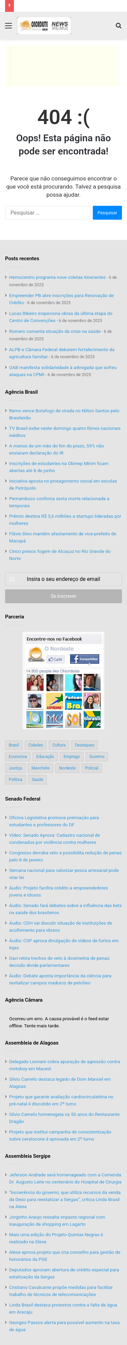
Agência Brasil (21, 392)
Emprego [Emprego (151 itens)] (72, 756)
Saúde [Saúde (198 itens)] (37, 779)
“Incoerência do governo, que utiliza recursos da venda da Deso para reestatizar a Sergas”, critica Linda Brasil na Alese (65, 1199)
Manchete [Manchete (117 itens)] (40, 768)
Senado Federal (22, 799)
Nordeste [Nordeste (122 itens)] (67, 768)
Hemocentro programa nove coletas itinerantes (57, 277)
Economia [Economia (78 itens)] (18, 756)
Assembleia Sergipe (27, 1156)
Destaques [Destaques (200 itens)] (84, 745)
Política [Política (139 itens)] (15, 779)
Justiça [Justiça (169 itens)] (15, 768)
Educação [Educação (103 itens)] (45, 756)
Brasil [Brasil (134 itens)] (14, 745)
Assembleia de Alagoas (32, 1043)
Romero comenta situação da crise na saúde (55, 331)
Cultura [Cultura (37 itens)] (58, 745)
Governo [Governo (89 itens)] (97, 756)
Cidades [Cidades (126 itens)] (35, 745)
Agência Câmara (24, 1000)
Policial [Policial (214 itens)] (91, 768)
